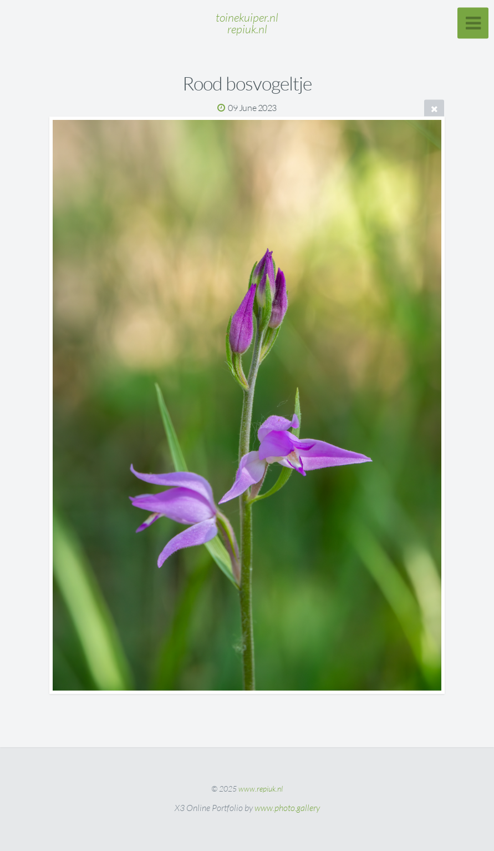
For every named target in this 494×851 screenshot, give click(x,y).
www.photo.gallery (287, 807)
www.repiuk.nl (260, 788)
